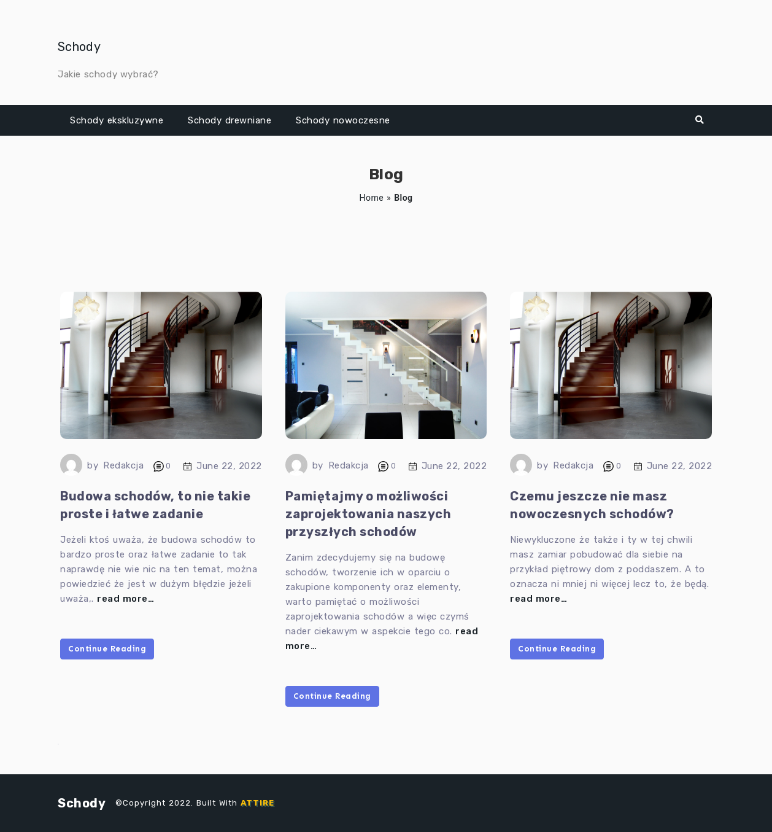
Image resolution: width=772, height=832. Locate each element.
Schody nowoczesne (343, 120)
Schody (79, 46)
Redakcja (123, 465)
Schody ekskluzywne (116, 120)
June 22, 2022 (229, 466)
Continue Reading (107, 648)
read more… (125, 598)
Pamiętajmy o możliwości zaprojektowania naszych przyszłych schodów (368, 514)
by (92, 465)
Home (371, 198)
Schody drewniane (229, 120)
